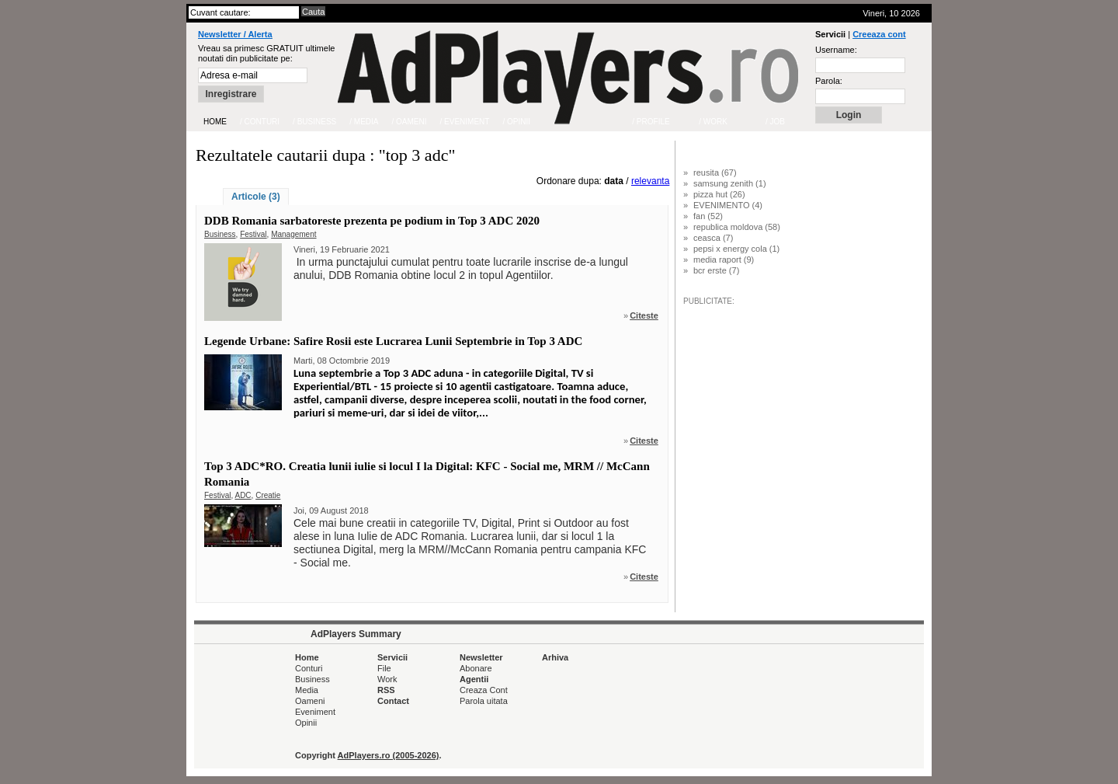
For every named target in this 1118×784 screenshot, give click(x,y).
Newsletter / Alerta (235, 34)
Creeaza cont (878, 34)
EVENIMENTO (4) (727, 205)
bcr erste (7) (716, 270)
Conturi (308, 668)
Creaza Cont (484, 690)
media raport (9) (723, 259)
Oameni (310, 701)
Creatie (267, 495)
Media (306, 690)
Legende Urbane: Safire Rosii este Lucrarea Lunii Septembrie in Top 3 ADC (393, 341)
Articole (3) (255, 196)
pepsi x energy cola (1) (736, 248)
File (384, 668)
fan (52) (708, 216)
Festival (253, 234)
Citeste (644, 315)
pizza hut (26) (719, 194)
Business (220, 234)
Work (387, 679)
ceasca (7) (713, 237)
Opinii (306, 722)
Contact (393, 701)
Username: (836, 49)
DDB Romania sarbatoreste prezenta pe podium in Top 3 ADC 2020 (372, 220)
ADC (242, 495)
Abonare (476, 668)
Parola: (828, 80)
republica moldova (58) (736, 227)
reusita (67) (715, 172)
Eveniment (315, 711)
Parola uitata (484, 701)
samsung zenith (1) (729, 183)
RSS (386, 690)
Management (293, 234)
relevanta (650, 181)
